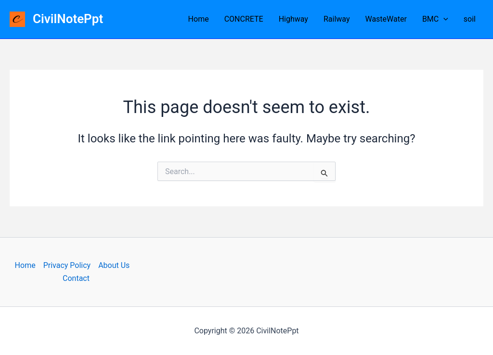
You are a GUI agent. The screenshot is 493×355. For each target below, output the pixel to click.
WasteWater (385, 19)
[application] (443, 19)
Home (198, 19)
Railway (337, 19)
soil (470, 19)
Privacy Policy (67, 265)
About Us (114, 265)
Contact (76, 278)
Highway (293, 19)
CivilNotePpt (68, 19)
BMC (435, 19)
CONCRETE (243, 19)
